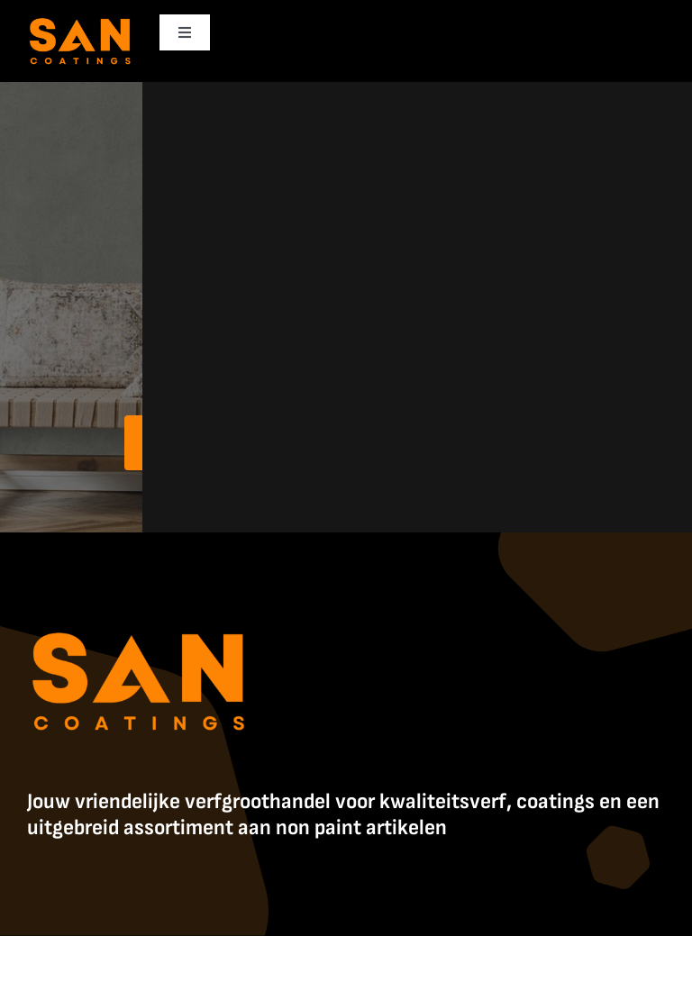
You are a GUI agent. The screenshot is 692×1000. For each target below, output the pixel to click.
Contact (346, 972)
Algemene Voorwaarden (588, 955)
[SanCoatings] (80, 18)
